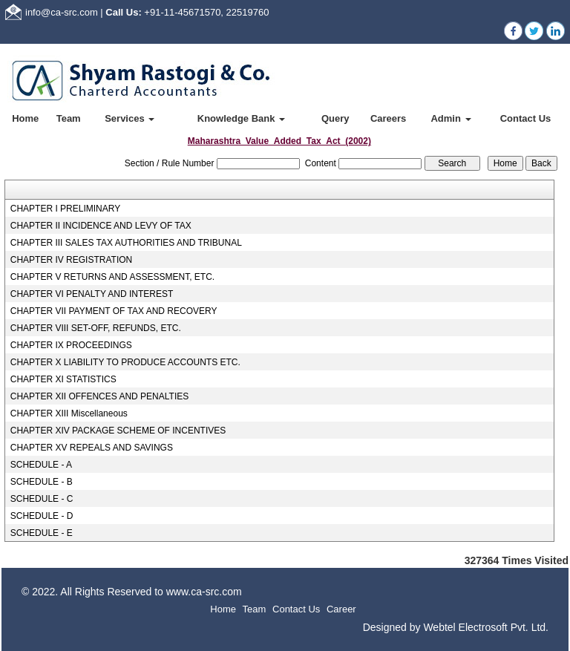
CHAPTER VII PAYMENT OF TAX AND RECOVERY (113, 311)
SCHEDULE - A (41, 464)
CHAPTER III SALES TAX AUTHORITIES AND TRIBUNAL (126, 243)
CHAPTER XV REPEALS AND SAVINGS (91, 447)
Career (341, 609)
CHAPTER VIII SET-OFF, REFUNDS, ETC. (95, 328)
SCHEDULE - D (41, 516)
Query (335, 118)
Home (25, 118)
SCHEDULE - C (41, 499)
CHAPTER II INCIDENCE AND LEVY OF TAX (100, 225)
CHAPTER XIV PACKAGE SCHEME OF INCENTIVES (118, 430)
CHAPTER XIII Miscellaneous (69, 413)
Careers (388, 118)
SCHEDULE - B (41, 482)
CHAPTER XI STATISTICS (63, 379)
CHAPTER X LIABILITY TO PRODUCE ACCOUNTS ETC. (125, 362)
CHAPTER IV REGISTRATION (71, 260)
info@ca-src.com (61, 12)
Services (129, 118)
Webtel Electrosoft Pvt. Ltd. (485, 627)
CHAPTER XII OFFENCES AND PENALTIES (99, 396)
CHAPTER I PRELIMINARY (65, 208)
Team (68, 118)
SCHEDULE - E (41, 533)
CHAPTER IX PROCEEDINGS (71, 345)
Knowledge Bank (241, 118)
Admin (450, 118)
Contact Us (525, 118)
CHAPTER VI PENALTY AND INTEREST (92, 294)
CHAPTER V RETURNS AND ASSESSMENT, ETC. (112, 277)
